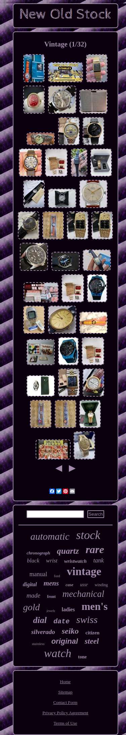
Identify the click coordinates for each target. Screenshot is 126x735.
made (33, 595)
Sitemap (65, 692)
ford (57, 576)
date (61, 621)
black (33, 560)
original (64, 641)
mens (51, 583)
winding (101, 585)
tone (82, 656)
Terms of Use (65, 723)
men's (95, 606)
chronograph (38, 552)
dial (40, 620)
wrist (51, 560)
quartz (68, 550)
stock (88, 535)
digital (30, 584)
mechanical (83, 594)
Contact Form (65, 702)
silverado (43, 631)
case (69, 584)
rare (95, 549)
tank (98, 560)
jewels (51, 611)
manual (38, 574)
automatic (50, 536)
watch (57, 653)
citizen (92, 632)
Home (65, 681)
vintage (84, 571)
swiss (86, 619)
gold (31, 607)
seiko (70, 631)
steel (92, 641)
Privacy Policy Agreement (65, 712)
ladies (68, 609)
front (51, 596)
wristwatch (75, 561)
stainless (38, 644)
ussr (84, 584)
